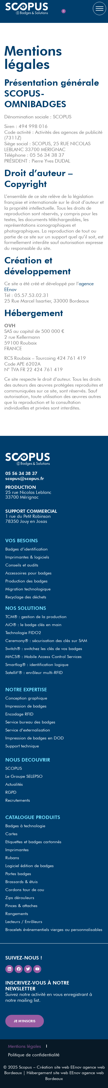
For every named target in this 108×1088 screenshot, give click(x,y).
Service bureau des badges (30, 722)
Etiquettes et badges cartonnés (33, 841)
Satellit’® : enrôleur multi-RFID (34, 672)
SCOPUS (13, 768)
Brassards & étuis (21, 881)
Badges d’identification (26, 549)
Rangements (16, 913)
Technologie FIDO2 (23, 632)
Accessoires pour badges (28, 573)
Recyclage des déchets (25, 596)
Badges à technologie (25, 825)
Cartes (11, 833)
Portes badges (18, 873)
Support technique (22, 745)
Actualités (14, 784)
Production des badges (26, 581)
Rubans (12, 857)
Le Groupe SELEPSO (24, 776)
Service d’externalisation (27, 730)
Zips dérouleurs (19, 897)
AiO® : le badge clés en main (33, 624)
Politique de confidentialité (34, 1054)
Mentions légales (24, 1046)
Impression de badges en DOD (34, 737)
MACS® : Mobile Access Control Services (43, 656)
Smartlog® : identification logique (36, 664)
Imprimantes (17, 849)
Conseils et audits (21, 565)
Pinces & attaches (21, 905)
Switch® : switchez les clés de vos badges (43, 648)
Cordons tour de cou (24, 889)
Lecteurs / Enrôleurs (23, 921)
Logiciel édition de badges (29, 865)
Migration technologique (28, 588)
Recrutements (17, 800)
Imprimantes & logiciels (27, 557)
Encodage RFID (19, 714)
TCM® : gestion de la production (36, 616)
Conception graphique (26, 698)
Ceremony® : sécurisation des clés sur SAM (46, 640)
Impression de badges (26, 706)
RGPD (10, 792)
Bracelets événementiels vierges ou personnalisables (53, 929)
